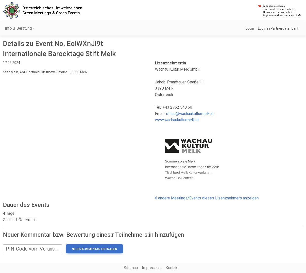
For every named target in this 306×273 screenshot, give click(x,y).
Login (250, 28)
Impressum (152, 267)
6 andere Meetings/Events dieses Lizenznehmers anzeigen (207, 198)
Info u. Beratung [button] (18, 28)
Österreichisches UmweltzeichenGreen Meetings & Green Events (52, 10)
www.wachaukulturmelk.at (177, 119)
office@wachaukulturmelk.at (190, 113)
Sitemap (131, 267)
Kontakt (172, 267)
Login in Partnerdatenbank (278, 28)
